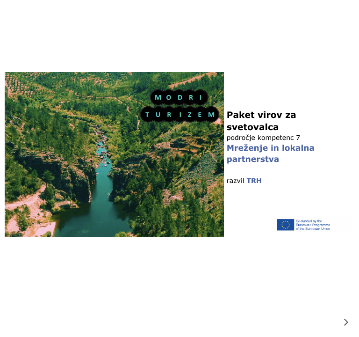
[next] (346, 322)
